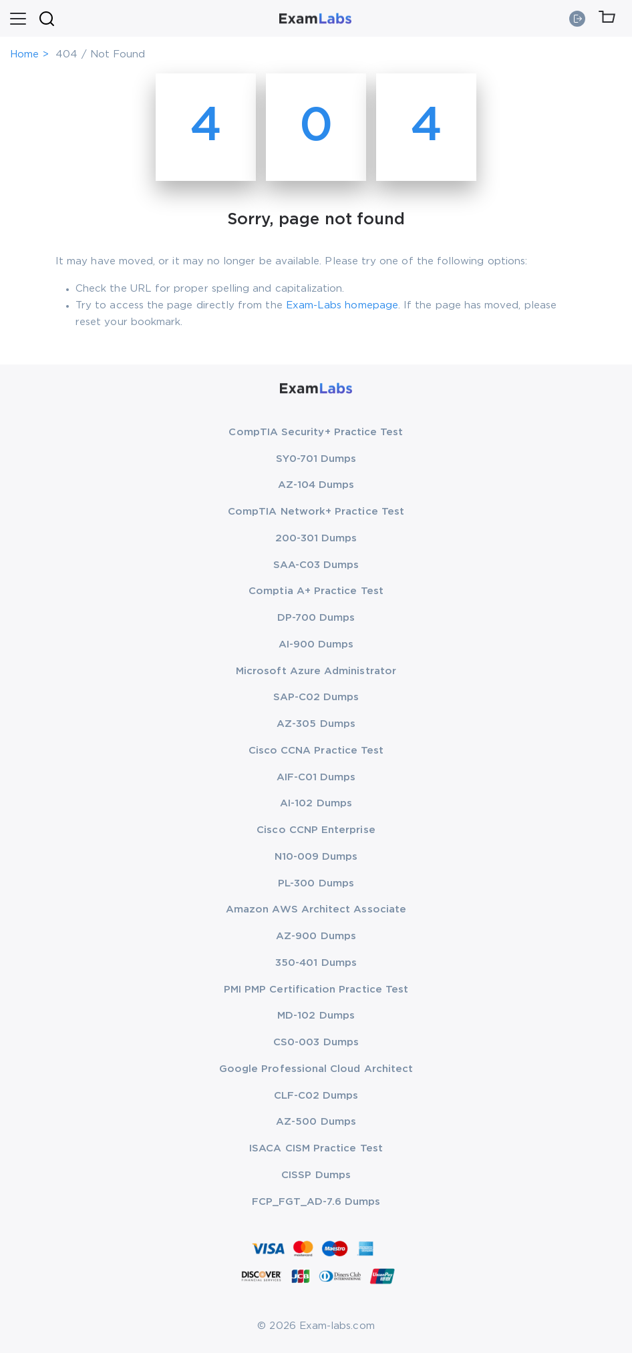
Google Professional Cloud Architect (316, 1069)
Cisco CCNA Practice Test (316, 750)
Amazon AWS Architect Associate (316, 909)
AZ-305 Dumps (316, 724)
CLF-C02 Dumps (316, 1095)
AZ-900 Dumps (316, 936)
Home (24, 54)
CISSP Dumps (316, 1175)
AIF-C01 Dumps (316, 777)
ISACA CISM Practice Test (316, 1148)
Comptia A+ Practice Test (316, 591)
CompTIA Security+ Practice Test (315, 432)
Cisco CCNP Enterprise (316, 830)
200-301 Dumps (316, 538)
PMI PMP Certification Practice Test (316, 989)
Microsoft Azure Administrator (316, 671)
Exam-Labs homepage (342, 305)
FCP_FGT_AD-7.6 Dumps (316, 1201)
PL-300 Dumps (316, 883)
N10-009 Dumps (316, 856)
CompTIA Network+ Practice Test (316, 511)
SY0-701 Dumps (316, 459)
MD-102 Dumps (316, 1015)
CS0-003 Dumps (316, 1042)
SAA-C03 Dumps (316, 565)
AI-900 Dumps (316, 644)
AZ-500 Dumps (316, 1121)
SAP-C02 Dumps (316, 697)
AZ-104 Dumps (316, 485)
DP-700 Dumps (316, 617)
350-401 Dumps (316, 963)
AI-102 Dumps (316, 803)
